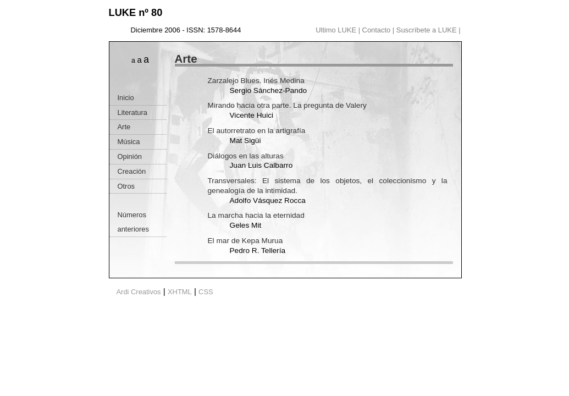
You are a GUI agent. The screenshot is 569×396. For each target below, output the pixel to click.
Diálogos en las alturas (246, 156)
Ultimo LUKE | (339, 30)
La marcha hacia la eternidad (256, 215)
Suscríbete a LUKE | (428, 30)
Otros (126, 186)
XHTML (180, 292)
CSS (205, 292)
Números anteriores (133, 222)
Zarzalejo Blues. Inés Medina (256, 80)
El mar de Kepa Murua (245, 241)
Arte (124, 127)
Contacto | (379, 30)
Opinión (130, 156)
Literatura (133, 112)
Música (129, 142)
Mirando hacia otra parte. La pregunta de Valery (287, 105)
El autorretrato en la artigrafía (257, 131)
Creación (132, 171)
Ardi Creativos (139, 292)
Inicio (126, 98)
